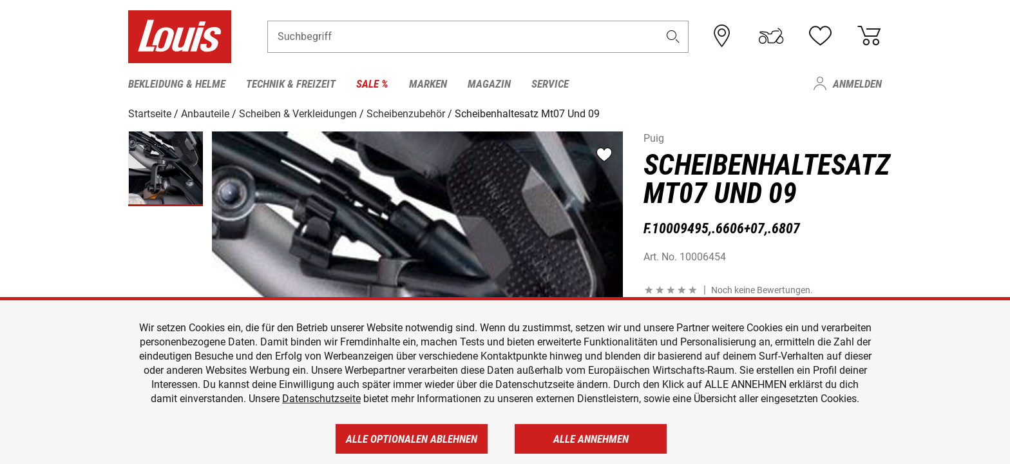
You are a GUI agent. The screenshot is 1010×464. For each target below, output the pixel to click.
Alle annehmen (591, 438)
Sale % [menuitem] (372, 83)
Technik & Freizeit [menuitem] (291, 83)
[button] (673, 36)
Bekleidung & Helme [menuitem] (176, 83)
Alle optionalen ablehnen (411, 438)
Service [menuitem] (550, 83)
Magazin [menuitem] (489, 83)
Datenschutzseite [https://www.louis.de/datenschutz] (321, 398)
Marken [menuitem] (428, 83)
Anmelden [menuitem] (857, 83)
